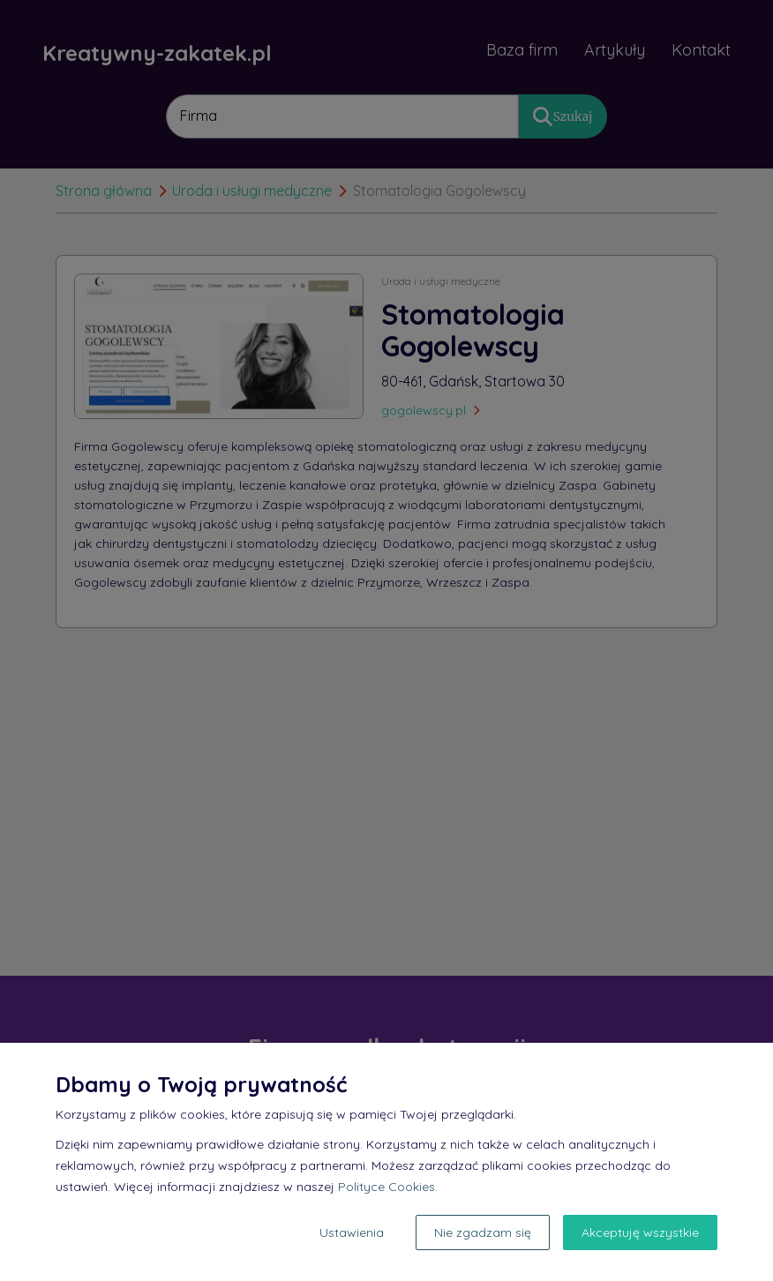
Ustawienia (351, 1232)
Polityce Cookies (386, 1187)
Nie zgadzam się (482, 1232)
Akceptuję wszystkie (640, 1232)
